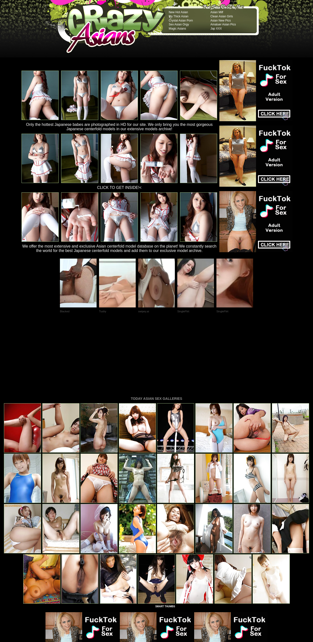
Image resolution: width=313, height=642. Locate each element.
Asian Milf (216, 12)
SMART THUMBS (165, 539)
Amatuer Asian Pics (223, 24)
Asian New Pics (220, 20)
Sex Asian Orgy (179, 24)
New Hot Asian (178, 12)
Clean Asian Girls (221, 16)
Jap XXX (216, 28)
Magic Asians (177, 28)
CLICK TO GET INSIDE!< (119, 187)
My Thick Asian (178, 16)
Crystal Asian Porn (181, 20)
